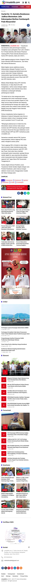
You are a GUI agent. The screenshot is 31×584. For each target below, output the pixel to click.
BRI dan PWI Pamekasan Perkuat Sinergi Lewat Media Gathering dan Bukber (18, 385)
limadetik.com (4, 24)
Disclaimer (15, 576)
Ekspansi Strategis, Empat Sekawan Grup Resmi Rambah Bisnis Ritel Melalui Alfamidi (18, 379)
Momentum (6, 182)
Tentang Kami (11, 574)
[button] (23, 3)
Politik (13, 182)
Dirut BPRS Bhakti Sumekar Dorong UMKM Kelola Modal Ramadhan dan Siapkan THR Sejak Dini (18, 404)
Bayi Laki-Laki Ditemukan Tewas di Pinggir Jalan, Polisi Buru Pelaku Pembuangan (23, 211)
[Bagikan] (28, 25)
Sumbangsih (20, 182)
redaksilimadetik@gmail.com (11, 560)
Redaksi (3, 574)
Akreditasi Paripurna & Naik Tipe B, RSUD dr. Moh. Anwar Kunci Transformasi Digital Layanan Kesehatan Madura (22, 495)
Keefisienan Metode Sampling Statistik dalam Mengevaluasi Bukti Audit (13, 349)
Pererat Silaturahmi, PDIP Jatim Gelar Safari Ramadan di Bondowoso (8, 227)
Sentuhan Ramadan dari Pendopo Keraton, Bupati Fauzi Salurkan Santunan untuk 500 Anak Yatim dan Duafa (18, 459)
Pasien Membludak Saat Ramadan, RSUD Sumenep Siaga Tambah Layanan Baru (7, 479)
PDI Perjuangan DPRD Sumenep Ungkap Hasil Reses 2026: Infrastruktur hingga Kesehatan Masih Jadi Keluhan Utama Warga (17, 433)
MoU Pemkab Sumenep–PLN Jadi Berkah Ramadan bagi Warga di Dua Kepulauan (18, 446)
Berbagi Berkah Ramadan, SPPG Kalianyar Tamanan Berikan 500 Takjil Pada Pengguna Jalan (22, 227)
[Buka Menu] (26, 3)
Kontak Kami (20, 574)
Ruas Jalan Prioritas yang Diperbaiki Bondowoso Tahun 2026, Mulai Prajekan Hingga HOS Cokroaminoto (8, 211)
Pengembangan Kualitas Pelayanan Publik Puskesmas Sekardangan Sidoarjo (12, 339)
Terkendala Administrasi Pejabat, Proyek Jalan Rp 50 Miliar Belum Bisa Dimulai (7, 243)
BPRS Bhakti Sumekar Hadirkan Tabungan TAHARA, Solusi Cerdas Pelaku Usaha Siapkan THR (18, 398)
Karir (2, 576)
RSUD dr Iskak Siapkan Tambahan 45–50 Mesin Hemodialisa (7, 495)
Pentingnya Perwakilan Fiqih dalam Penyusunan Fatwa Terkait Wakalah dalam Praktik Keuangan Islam (15, 332)
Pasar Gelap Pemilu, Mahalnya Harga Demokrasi (14, 344)
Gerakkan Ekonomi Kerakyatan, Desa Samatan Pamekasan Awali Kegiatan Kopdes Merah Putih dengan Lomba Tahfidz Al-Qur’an (17, 391)
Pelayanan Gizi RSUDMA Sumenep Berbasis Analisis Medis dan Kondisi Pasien (22, 511)
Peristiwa (19, 206)
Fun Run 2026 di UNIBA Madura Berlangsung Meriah (7, 511)
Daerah (4, 206)
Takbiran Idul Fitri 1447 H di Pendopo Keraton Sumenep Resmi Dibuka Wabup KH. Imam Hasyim (17, 440)
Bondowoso (9, 180)
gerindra (26, 180)
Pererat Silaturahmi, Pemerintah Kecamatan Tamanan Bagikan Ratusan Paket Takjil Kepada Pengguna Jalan (22, 243)
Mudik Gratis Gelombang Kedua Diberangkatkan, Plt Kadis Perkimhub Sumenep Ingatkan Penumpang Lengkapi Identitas (18, 452)
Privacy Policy (24, 576)
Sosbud (19, 222)
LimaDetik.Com (14, 46)
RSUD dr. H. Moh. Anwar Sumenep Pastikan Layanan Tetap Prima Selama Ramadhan (22, 479)
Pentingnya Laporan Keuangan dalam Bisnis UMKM (14, 327)
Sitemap (8, 576)
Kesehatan (5, 474)
